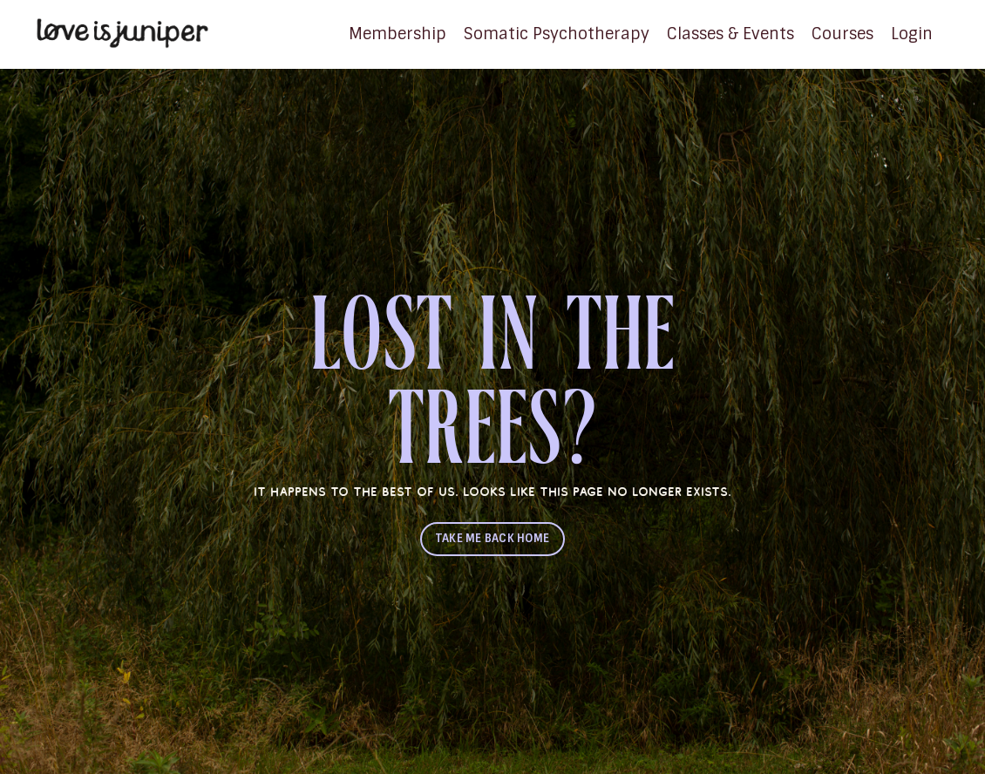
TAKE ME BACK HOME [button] (492, 538)
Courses (842, 34)
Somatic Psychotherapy (556, 34)
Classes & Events (730, 34)
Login (912, 34)
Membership (397, 34)
